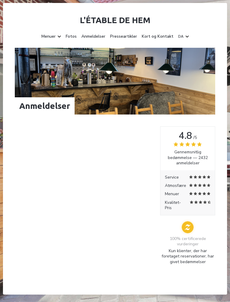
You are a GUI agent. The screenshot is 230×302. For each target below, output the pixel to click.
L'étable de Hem (115, 20)
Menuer (51, 36)
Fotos (71, 36)
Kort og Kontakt (157, 36)
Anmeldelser (93, 36)
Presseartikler (123, 36)
